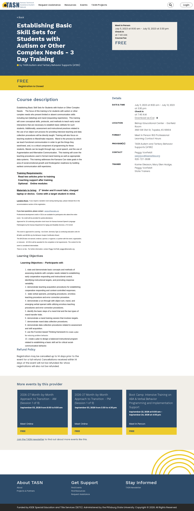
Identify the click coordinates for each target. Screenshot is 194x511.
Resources (70, 4)
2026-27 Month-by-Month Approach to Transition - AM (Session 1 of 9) (38, 399)
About (19, 487)
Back (20, 17)
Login (186, 4)
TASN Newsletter (133, 487)
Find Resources (78, 490)
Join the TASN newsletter (30, 439)
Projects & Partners (26, 490)
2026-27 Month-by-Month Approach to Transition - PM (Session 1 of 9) (93, 399)
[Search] (170, 5)
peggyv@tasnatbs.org (51, 211)
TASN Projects (99, 4)
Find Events (76, 487)
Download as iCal (144, 117)
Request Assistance (49, 4)
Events (83, 4)
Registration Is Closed (31, 86)
